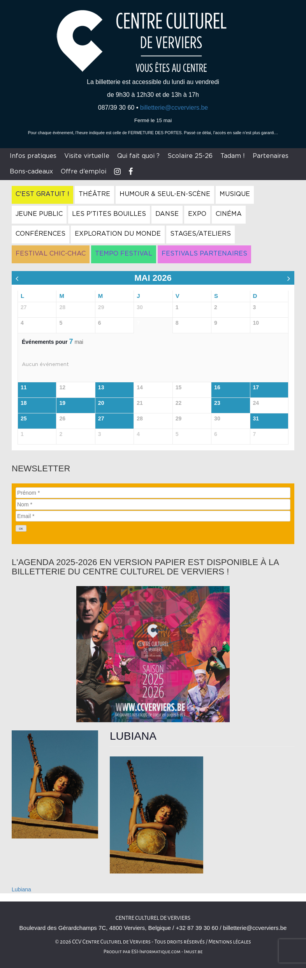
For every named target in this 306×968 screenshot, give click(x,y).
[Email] (153, 516)
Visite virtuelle (86, 156)
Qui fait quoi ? (138, 156)
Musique (235, 194)
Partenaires (270, 156)
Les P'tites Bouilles (109, 214)
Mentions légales (229, 942)
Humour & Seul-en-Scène (165, 194)
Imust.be (193, 951)
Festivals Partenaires (204, 253)
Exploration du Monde (118, 234)
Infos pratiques (33, 156)
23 (217, 403)
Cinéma (229, 214)
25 (24, 418)
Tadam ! (232, 156)
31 (256, 418)
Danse (167, 214)
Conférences (40, 234)
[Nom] (153, 504)
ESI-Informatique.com (155, 951)
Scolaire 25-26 (190, 156)
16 (217, 387)
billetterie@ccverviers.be (174, 107)
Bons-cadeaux (31, 171)
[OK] (21, 528)
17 (256, 387)
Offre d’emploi (83, 171)
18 (24, 403)
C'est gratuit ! (42, 194)
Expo (197, 214)
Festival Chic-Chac (51, 253)
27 (101, 418)
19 (62, 403)
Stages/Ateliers (200, 234)
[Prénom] (153, 492)
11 (24, 387)
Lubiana (21, 889)
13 (101, 387)
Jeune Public (39, 214)
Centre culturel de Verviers (153, 918)
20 (101, 403)
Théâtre (94, 194)
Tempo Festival (123, 253)
